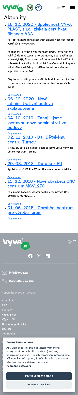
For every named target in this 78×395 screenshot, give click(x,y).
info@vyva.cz (18, 272)
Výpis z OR (8, 319)
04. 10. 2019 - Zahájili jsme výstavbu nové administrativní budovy (37, 123)
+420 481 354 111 (21, 281)
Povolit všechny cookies (39, 376)
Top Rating (8, 334)
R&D (4, 305)
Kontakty (7, 310)
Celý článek (14, 95)
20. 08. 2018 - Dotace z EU (34, 164)
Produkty (7, 301)
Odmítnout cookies (39, 385)
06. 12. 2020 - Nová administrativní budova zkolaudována (30, 104)
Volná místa (9, 315)
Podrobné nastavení (18, 366)
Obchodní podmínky (14, 324)
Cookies (6, 329)
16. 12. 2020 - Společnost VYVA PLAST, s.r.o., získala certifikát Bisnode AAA (39, 30)
